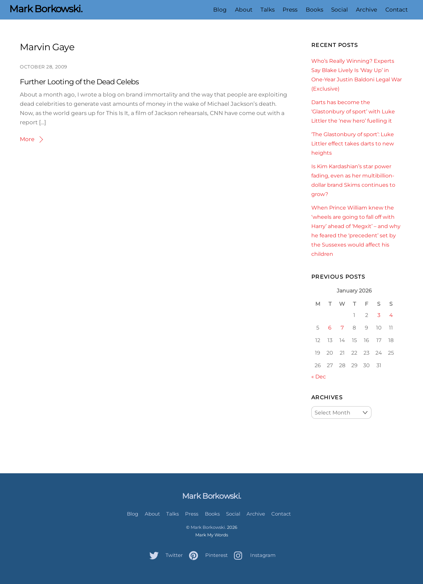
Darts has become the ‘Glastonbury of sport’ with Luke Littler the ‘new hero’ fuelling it (353, 111)
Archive (366, 9)
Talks (267, 9)
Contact (396, 9)
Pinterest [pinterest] (207, 555)
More (27, 139)
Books (314, 9)
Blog (220, 9)
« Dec (318, 376)
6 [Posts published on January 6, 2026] (329, 327)
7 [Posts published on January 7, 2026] (342, 327)
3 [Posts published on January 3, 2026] (378, 315)
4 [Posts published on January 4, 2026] (391, 315)
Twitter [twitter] (164, 555)
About (243, 9)
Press (290, 9)
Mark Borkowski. (208, 527)
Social (339, 9)
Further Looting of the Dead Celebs (79, 81)
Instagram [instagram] (253, 555)
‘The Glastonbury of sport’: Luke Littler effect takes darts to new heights (352, 143)
